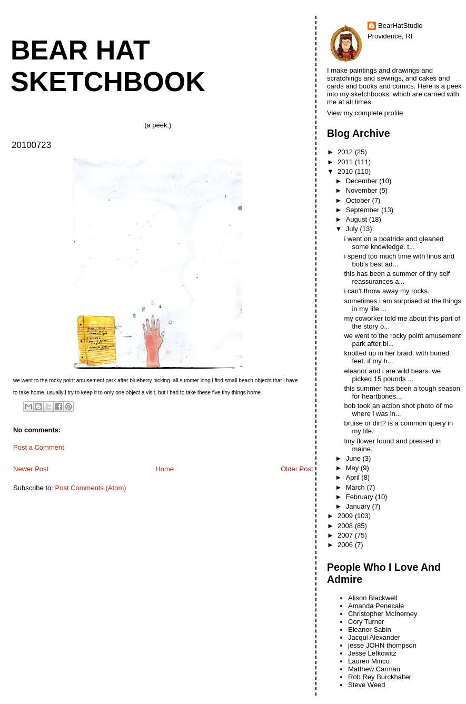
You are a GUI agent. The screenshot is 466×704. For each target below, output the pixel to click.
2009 (346, 516)
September (363, 210)
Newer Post (30, 469)
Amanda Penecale (376, 606)
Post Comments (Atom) (90, 488)
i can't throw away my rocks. (386, 291)
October (359, 200)
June (354, 458)
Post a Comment (38, 447)
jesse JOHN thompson (382, 645)
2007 (346, 535)
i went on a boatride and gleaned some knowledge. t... (393, 243)
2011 (346, 162)
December (363, 181)
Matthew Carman (374, 669)
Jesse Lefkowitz (372, 653)
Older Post (297, 469)
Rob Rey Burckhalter (379, 677)
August (357, 219)
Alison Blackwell (372, 598)
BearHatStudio (400, 25)
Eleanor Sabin (369, 629)
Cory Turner (366, 622)
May (353, 468)
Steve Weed (366, 685)
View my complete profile (365, 113)
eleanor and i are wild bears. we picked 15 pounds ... (392, 375)
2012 (346, 152)
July (353, 229)
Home (164, 469)
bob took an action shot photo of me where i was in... (398, 410)
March (356, 487)
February (360, 497)
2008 (346, 526)
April (354, 477)
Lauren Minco (369, 661)
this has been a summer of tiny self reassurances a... (397, 277)
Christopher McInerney (383, 614)
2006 (346, 545)
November (363, 190)
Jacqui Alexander (374, 637)
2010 (346, 171)
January (359, 506)
